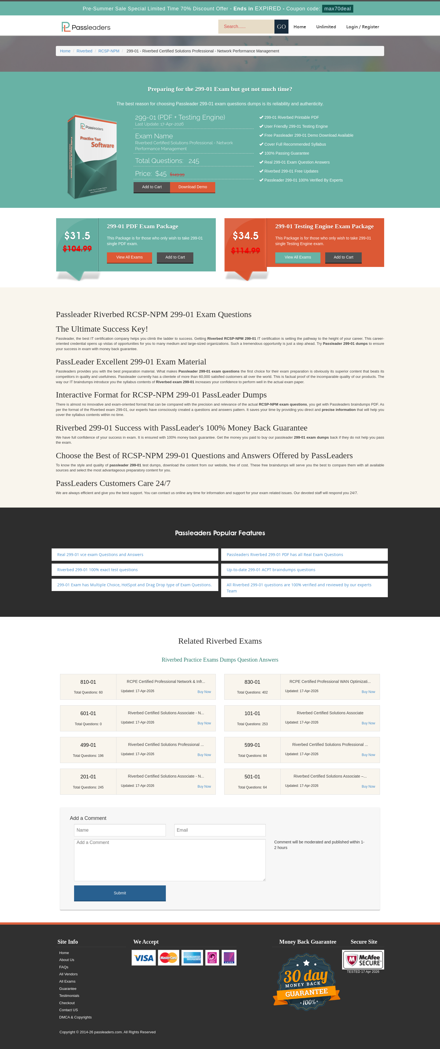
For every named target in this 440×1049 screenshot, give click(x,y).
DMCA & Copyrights (75, 1017)
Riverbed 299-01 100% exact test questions (97, 569)
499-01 (88, 745)
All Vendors (68, 974)
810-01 (88, 682)
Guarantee (68, 989)
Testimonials (69, 996)
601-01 (88, 713)
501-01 (252, 777)
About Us (66, 960)
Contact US (68, 1010)
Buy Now (204, 692)
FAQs (64, 967)
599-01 (252, 745)
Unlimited (326, 26)
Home (300, 26)
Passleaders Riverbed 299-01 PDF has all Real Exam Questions (285, 554)
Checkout (67, 1003)
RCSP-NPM (109, 51)
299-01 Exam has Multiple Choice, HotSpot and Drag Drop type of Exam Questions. (134, 584)
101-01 (252, 713)
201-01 (88, 777)
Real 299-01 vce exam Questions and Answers (100, 554)
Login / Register (362, 26)
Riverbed (84, 51)
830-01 (252, 682)
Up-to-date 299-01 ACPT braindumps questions (271, 569)
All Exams (67, 981)
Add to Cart (152, 187)
